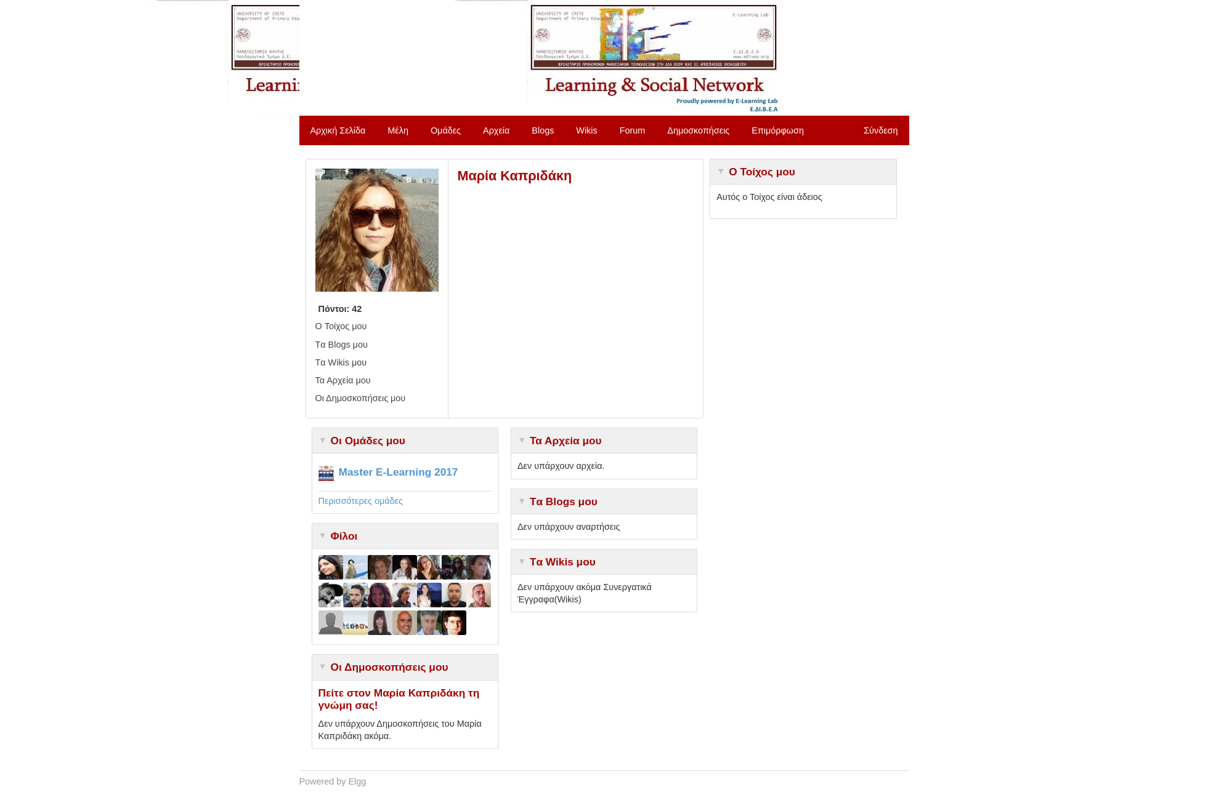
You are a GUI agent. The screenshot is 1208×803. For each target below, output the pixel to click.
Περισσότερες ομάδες (360, 501)
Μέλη (397, 130)
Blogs (543, 130)
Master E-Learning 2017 (398, 472)
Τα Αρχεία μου (343, 380)
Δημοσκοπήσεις (698, 130)
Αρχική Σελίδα (338, 130)
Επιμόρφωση (778, 130)
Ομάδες (446, 130)
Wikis (586, 130)
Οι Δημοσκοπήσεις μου (360, 398)
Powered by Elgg (333, 781)
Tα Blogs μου (341, 345)
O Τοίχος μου (341, 326)
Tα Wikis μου (341, 362)
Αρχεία (496, 130)
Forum (633, 130)
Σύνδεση (881, 130)
